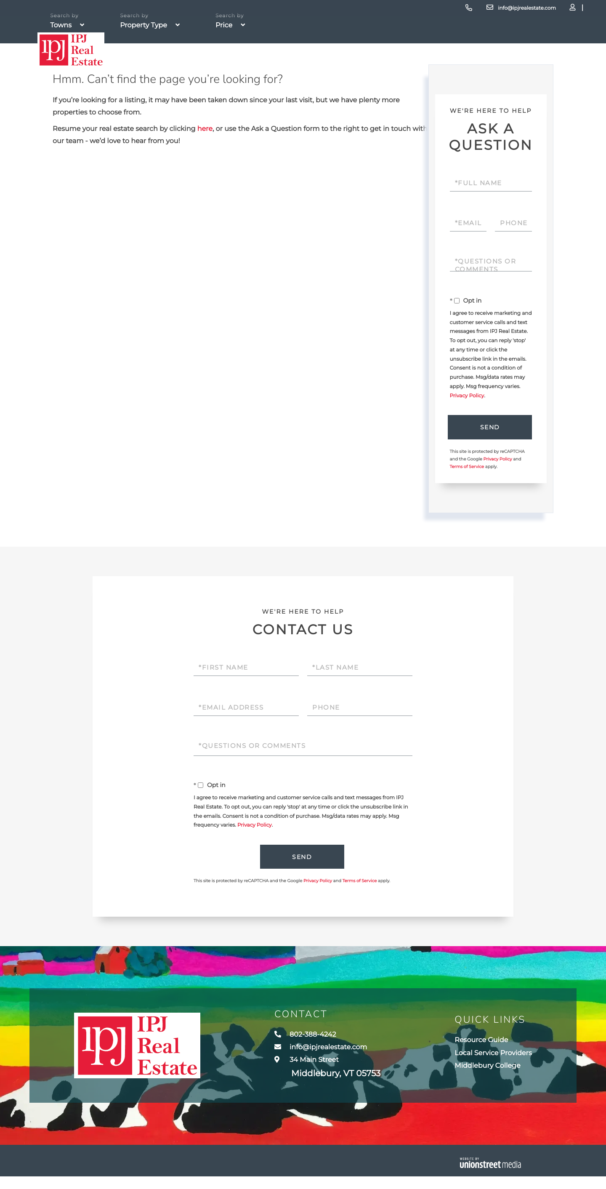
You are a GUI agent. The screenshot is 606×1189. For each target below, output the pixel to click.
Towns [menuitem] (408, 71)
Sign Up (547, 11)
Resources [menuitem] (465, 71)
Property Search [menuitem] (212, 71)
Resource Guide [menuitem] (473, 1045)
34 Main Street (314, 1078)
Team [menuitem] (370, 71)
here (205, 129)
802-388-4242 (390, 10)
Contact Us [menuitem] (533, 71)
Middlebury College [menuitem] (481, 1077)
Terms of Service (467, 468)
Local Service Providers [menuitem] (488, 1061)
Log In (524, 11)
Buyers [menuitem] (285, 71)
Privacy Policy (467, 396)
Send (489, 428)
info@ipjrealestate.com (458, 10)
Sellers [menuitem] (330, 71)
